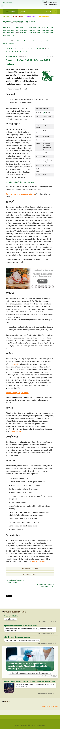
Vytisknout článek (30, 568)
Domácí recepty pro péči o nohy (17, 393)
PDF (52, 57)
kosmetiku (15, 364)
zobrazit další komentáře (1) (46, 622)
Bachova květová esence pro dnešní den (20, 194)
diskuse (6, 701)
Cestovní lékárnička (11, 616)
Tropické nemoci (31, 16)
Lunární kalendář (18, 21)
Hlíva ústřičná (18, 16)
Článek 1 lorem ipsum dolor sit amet (17, 637)
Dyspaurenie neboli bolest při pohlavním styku (20, 626)
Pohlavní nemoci (44, 16)
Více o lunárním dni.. (39, 562)
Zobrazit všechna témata (49, 706)
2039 (26, 21)
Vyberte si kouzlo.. (17, 432)
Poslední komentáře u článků (14, 612)
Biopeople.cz (7, 3)
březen (33, 21)
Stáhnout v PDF (30, 574)
